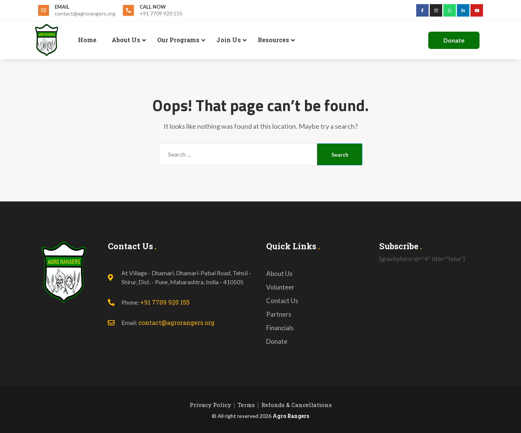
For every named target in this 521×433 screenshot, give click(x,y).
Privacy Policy (210, 405)
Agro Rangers (291, 415)
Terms (246, 405)
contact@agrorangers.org (176, 322)
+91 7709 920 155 (165, 302)
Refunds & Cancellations (296, 405)
